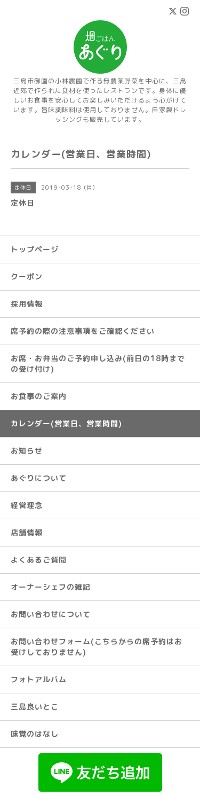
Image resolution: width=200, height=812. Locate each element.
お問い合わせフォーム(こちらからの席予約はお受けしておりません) (96, 646)
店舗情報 (27, 532)
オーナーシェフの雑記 (51, 587)
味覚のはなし (35, 734)
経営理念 (27, 505)
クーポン (27, 276)
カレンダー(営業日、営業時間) (66, 423)
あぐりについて (39, 478)
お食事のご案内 (39, 396)
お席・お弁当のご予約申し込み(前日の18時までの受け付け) (98, 363)
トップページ (35, 249)
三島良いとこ (35, 706)
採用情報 (27, 304)
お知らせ (27, 451)
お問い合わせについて (51, 614)
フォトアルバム (39, 679)
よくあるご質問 (39, 560)
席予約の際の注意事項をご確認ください (83, 331)
